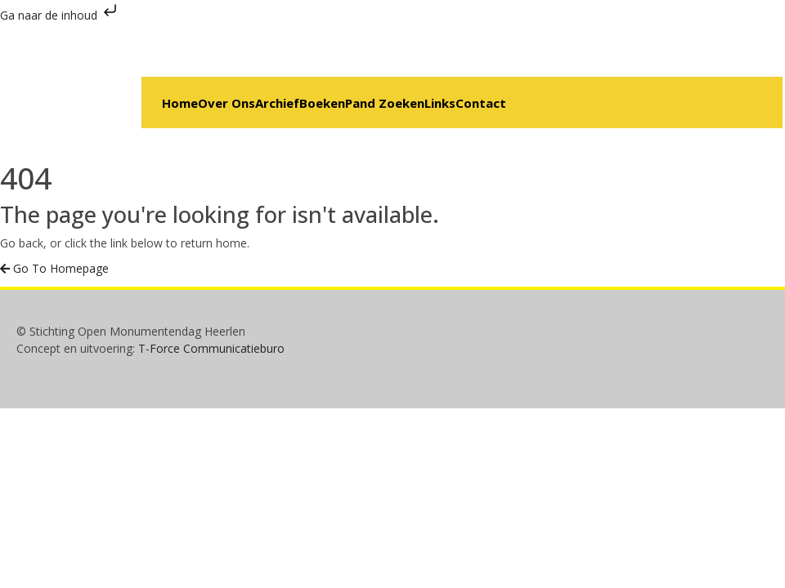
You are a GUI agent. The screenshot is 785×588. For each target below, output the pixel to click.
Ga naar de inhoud (60, 15)
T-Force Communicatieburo (211, 348)
